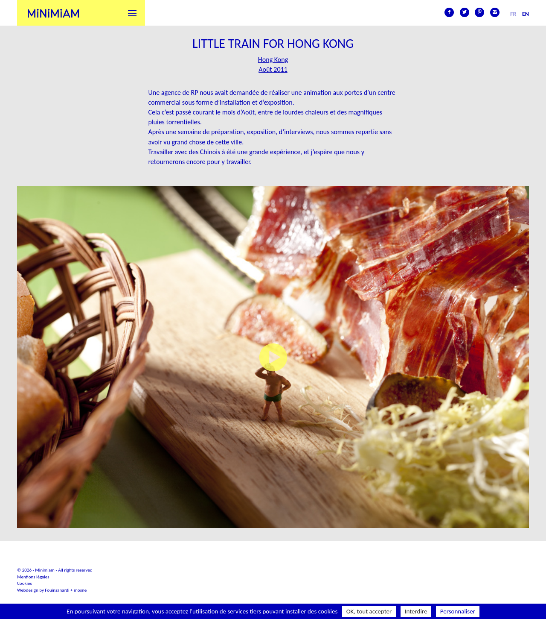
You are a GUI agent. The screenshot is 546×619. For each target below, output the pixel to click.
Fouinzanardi (57, 590)
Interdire (416, 611)
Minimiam (53, 13)
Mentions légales (33, 577)
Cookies (24, 583)
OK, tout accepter (369, 611)
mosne (80, 590)
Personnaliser (457, 611)
